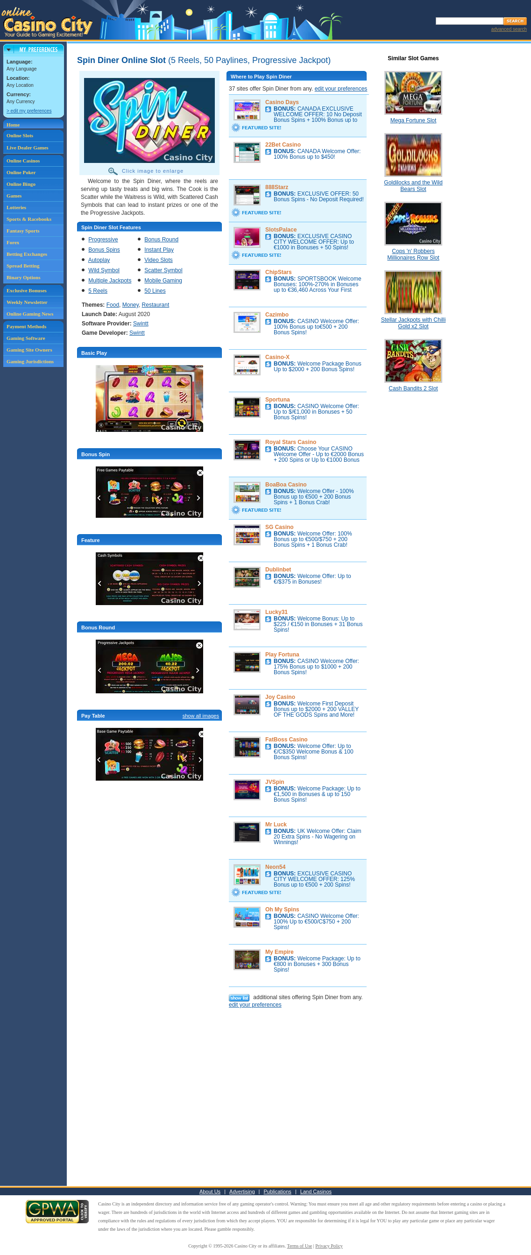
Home (13, 124)
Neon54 (275, 867)
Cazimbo (277, 314)
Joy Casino (280, 697)
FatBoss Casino (286, 739)
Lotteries (16, 207)
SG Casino (279, 527)
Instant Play (159, 250)
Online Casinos (23, 160)
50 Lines (154, 291)
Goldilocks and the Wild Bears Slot (413, 185)
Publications (277, 1191)
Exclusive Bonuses (27, 290)
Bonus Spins (104, 250)
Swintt (141, 323)
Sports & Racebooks (29, 219)
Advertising (242, 1191)
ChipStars (278, 272)
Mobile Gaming (163, 280)
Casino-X (277, 357)
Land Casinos (316, 1191)
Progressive (103, 239)
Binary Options (23, 277)
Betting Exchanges (27, 254)
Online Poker (21, 172)
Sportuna (277, 399)
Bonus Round (161, 239)
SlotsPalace (281, 229)
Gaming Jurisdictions (30, 361)
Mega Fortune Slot (413, 120)
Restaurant (156, 305)
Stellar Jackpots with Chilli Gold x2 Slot (413, 323)
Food (112, 305)
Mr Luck (276, 824)
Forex (13, 242)
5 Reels (97, 291)
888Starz (276, 187)
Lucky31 (276, 612)
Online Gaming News (30, 314)
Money (130, 305)
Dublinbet (278, 569)
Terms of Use (299, 1245)
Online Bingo (21, 184)
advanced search (509, 29)
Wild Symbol (104, 270)
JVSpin (274, 782)
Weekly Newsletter (27, 302)
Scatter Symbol (163, 270)
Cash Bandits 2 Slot (413, 388)
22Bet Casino (283, 144)
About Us (209, 1191)
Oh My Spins (282, 909)
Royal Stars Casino (290, 442)
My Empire (279, 952)
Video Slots (158, 260)
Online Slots (20, 135)
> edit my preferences (29, 110)
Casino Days (282, 102)
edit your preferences (341, 88)
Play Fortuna (282, 654)
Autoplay (99, 260)
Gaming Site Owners (29, 350)
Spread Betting (23, 265)
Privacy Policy (329, 1245)
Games (14, 195)
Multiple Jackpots (109, 280)
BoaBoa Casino (286, 484)
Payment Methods (26, 326)
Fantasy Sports (23, 230)
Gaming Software (26, 338)
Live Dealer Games (28, 147)
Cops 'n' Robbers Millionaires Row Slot (413, 254)
